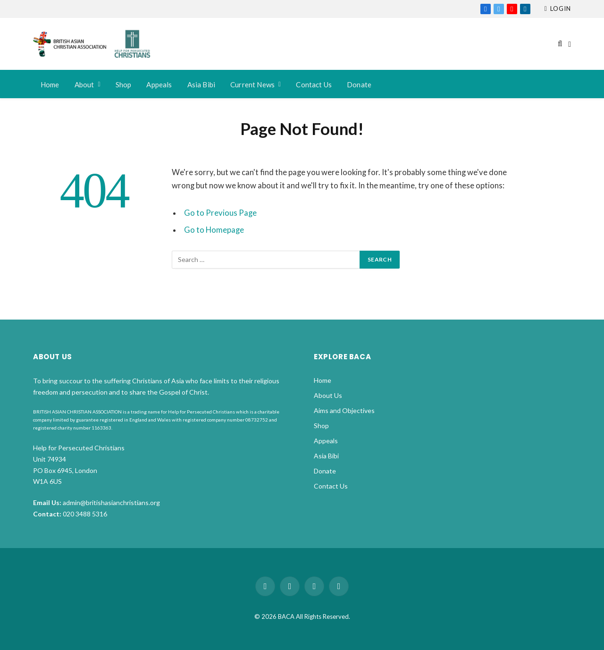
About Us (328, 395)
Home (50, 84)
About (84, 84)
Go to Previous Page (220, 213)
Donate (359, 84)
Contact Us (314, 84)
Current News (252, 84)
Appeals (159, 84)
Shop (124, 84)
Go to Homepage (214, 230)
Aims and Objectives (344, 410)
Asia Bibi (201, 84)
